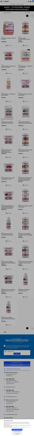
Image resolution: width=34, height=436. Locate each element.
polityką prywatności (25, 427)
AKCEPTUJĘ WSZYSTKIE (17, 429)
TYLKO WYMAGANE (17, 431)
